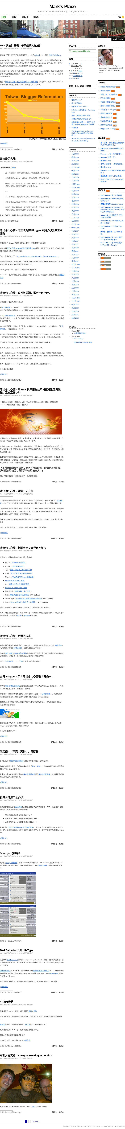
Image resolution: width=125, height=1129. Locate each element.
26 (70, 78)
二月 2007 (75, 258)
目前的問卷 (46, 694)
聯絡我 (36, 17)
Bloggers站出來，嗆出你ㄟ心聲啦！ (23, 602)
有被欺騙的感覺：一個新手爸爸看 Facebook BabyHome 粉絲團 (83, 123)
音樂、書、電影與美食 (109, 94)
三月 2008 (75, 214)
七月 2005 (75, 311)
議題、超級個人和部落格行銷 (21, 570)
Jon (33, 1106)
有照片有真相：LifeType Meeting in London (26, 1055)
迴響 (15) (54, 538)
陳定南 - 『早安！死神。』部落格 (19, 751)
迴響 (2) (54, 149)
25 (81, 76)
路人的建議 (6, 307)
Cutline (86, 1126)
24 (80, 76)
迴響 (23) (54, 742)
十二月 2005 (76, 298)
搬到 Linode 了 (77, 100)
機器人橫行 (9, 653)
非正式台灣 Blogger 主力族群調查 (20, 827)
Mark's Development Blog (83, 342)
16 (78, 73)
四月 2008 (75, 211)
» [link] (106, 161)
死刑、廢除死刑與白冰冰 (81, 115)
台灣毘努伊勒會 (80, 333)
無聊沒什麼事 (106, 91)
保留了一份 (43, 866)
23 (78, 76)
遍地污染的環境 (21, 653)
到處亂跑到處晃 (106, 121)
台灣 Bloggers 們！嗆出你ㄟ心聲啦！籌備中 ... (27, 676)
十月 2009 (75, 171)
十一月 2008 (76, 187)
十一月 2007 (76, 228)
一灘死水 (75, 128)
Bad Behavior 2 (12, 960)
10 (80, 71)
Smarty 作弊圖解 (10, 853)
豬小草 (19, 615)
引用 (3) (61, 992)
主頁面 (3, 17)
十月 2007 (75, 231)
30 (78, 78)
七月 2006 (75, 281)
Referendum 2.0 (17, 566)
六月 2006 (75, 284)
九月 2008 (75, 194)
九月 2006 (75, 275)
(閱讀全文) (4, 144)
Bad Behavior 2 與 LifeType (16, 950)
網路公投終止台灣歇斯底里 (19, 584)
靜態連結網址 (28, 48)
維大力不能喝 (77, 103)
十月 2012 (75, 154)
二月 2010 (75, 164)
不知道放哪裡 (106, 98)
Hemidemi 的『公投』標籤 (14, 580)
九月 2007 (75, 234)
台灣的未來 (17, 648)
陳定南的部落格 (44, 774)
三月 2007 (75, 254)
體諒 (35, 1011)
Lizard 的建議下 (9, 316)
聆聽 (13, 168)
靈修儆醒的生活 (12, 221)
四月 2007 (75, 251)
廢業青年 (58, 645)
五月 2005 (75, 318)
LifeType (113, 1126)
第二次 (27, 1024)
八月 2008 (75, 197)
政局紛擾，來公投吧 (22, 591)
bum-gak (27, 615)
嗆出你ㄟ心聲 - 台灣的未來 (15, 635)
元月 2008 (75, 221)
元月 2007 (75, 261)
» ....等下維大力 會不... (112, 154)
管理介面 (25, 17)
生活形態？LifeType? (14, 1112)
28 (74, 78)
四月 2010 (75, 157)
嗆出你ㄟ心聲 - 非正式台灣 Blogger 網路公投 (21, 82)
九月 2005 (75, 308)
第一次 (2, 1024)
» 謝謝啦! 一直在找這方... (112, 164)
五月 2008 (75, 207)
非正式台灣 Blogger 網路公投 (21, 573)
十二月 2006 (76, 264)
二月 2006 (75, 291)
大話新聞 (18, 807)
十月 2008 (75, 191)
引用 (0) (61, 149)
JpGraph (37, 55)
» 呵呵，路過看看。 (112, 176)
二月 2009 (75, 181)
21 (74, 76)
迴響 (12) (54, 992)
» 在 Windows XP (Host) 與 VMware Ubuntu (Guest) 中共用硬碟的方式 (112, 209)
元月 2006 (75, 294)
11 (81, 71)
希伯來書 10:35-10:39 (79, 107)
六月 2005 (75, 315)
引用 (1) (61, 844)
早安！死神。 (37, 766)
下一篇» (36, 1122)
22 (76, 76)
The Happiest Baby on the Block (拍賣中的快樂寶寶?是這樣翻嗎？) (82, 133)
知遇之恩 (26, 1040)
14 (74, 73)
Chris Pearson (96, 1126)
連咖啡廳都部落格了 (14, 283)
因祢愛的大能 (7, 158)
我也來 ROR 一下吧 (108, 129)
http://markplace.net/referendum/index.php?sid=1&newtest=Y (38, 256)
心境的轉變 (6, 1001)
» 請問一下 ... (108, 157)
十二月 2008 (76, 184)
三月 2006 (75, 288)
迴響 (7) (54, 380)
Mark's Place (62, 6)
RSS (119, 17)
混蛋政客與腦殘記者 (108, 87)
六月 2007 (75, 244)
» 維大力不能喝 (111, 195)
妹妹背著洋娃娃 (106, 125)
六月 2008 (75, 204)
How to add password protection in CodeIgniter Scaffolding (83, 140)
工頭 (21, 661)
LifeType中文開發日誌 (41, 971)
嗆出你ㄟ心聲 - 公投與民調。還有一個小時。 (25, 292)
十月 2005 (75, 305)
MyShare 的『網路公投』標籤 (16, 588)
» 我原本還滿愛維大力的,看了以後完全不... (112, 144)
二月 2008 (75, 218)
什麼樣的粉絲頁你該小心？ (82, 119)
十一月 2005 (76, 301)
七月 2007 (75, 241)
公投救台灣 (9, 661)
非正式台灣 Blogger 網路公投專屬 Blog (21, 248)
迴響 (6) (54, 283)
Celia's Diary (78, 339)
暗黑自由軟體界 (106, 113)
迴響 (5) (54, 221)
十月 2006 (75, 271)
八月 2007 (75, 238)
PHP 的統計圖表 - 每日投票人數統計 (21, 45)
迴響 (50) (54, 844)
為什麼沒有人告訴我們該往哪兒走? (29, 599)
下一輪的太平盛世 (18, 563)
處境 (30, 1011)
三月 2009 (75, 177)
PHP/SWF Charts (55, 55)
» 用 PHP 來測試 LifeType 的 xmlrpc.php (111, 238)
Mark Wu (122, 1126)
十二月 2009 (76, 167)
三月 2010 (75, 161)
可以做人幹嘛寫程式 (14, 149)
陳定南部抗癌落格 (16, 761)
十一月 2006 (76, 268)
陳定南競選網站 (29, 774)
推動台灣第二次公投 (12, 686)
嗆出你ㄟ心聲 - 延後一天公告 (16, 491)
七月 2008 (75, 201)
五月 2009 (75, 174)
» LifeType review (112, 204)
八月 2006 (75, 278)
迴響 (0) (54, 482)
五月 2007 (75, 248)
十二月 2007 (76, 224)
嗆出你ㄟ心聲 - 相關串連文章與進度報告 (23, 547)
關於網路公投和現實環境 (19, 595)
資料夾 (13, 17)
